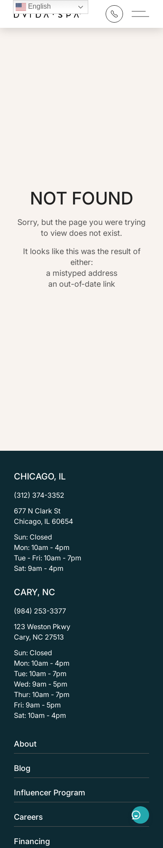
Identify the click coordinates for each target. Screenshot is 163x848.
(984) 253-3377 (40, 611)
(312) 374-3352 (39, 495)
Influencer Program (79, 792)
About (79, 743)
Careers (79, 816)
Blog (79, 768)
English (33, 7)
